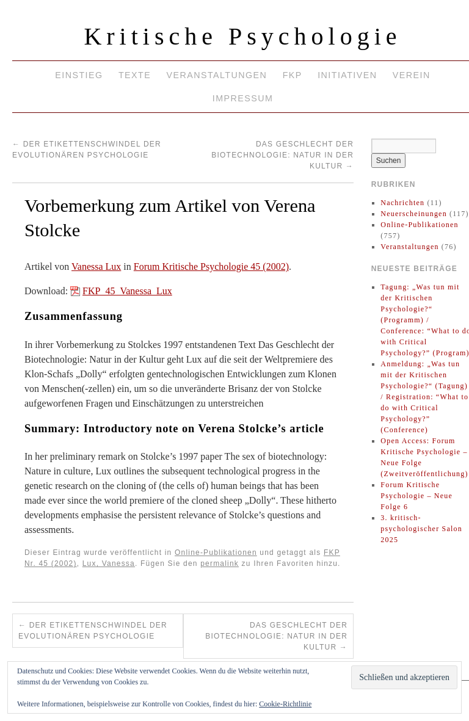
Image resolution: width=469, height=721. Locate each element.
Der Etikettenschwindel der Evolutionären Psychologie (92, 630)
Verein (412, 75)
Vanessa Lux (96, 266)
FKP (292, 75)
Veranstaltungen (217, 75)
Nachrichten (402, 202)
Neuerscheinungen (413, 213)
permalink (219, 563)
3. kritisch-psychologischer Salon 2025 (421, 528)
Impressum (243, 98)
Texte (134, 75)
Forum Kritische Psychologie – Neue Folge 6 (416, 495)
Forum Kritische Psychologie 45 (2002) (211, 266)
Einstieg (79, 75)
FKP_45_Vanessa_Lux (127, 291)
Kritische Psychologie (242, 36)
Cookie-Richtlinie (285, 704)
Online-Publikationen (216, 552)
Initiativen (347, 75)
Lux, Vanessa (108, 563)
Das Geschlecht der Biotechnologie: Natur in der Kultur (282, 155)
